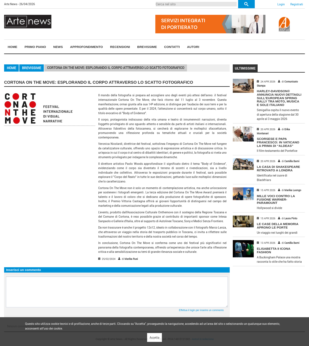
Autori (193, 47)
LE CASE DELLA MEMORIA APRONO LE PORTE (277, 225)
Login (281, 4)
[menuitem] (12, 47)
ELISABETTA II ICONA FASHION (273, 250)
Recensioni (120, 47)
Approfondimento (86, 47)
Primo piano (35, 47)
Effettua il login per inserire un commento (201, 310)
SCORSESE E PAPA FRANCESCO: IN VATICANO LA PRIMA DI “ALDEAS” (278, 142)
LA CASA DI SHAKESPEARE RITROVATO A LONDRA (278, 168)
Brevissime (147, 47)
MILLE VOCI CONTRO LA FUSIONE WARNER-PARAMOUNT (276, 199)
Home (12, 47)
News (58, 47)
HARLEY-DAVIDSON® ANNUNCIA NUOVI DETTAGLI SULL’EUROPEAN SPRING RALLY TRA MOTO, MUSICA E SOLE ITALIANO (279, 98)
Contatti (172, 47)
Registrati (296, 4)
